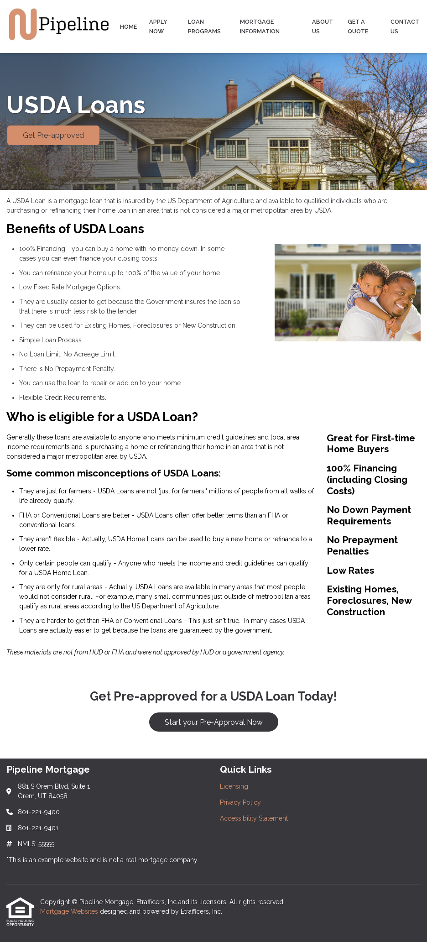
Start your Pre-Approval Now (214, 722)
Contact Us (405, 26)
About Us (322, 26)
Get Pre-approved (53, 135)
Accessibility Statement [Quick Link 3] (254, 818)
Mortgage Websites (70, 911)
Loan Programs (204, 26)
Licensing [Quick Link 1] (234, 786)
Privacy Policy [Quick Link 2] (240, 802)
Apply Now (158, 26)
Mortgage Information (260, 26)
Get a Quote (358, 26)
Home (128, 26)
